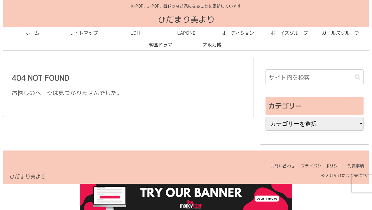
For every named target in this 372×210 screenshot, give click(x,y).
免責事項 (355, 166)
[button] (357, 77)
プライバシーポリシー (321, 166)
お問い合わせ (282, 166)
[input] (315, 77)
